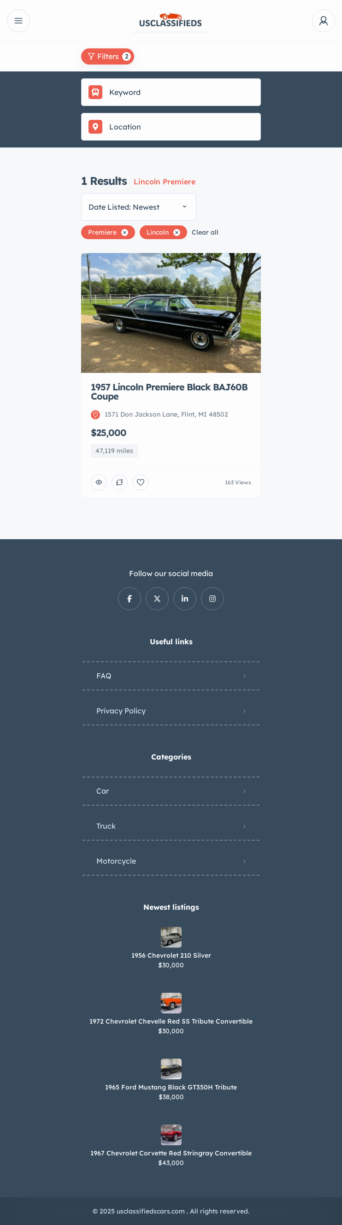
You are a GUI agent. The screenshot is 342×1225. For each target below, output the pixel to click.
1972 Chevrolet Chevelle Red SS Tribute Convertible (171, 1021)
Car (102, 790)
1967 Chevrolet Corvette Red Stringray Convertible (171, 1153)
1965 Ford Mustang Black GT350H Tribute (171, 1087)
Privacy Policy (121, 710)
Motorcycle (116, 861)
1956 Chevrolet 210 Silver (171, 955)
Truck (106, 825)
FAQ (104, 675)
